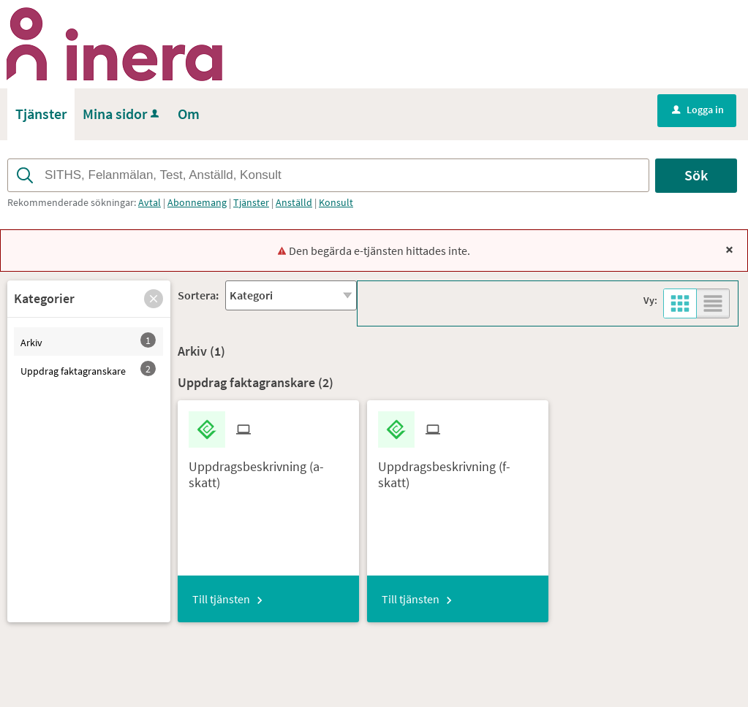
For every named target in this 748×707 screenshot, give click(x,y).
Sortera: (198, 295)
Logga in (698, 109)
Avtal (149, 202)
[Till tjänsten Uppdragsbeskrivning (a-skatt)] (268, 469)
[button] (153, 298)
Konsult (336, 202)
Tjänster (251, 202)
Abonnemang (197, 202)
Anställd (294, 202)
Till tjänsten (221, 599)
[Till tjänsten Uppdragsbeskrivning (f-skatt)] (457, 469)
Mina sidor (122, 113)
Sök (696, 175)
